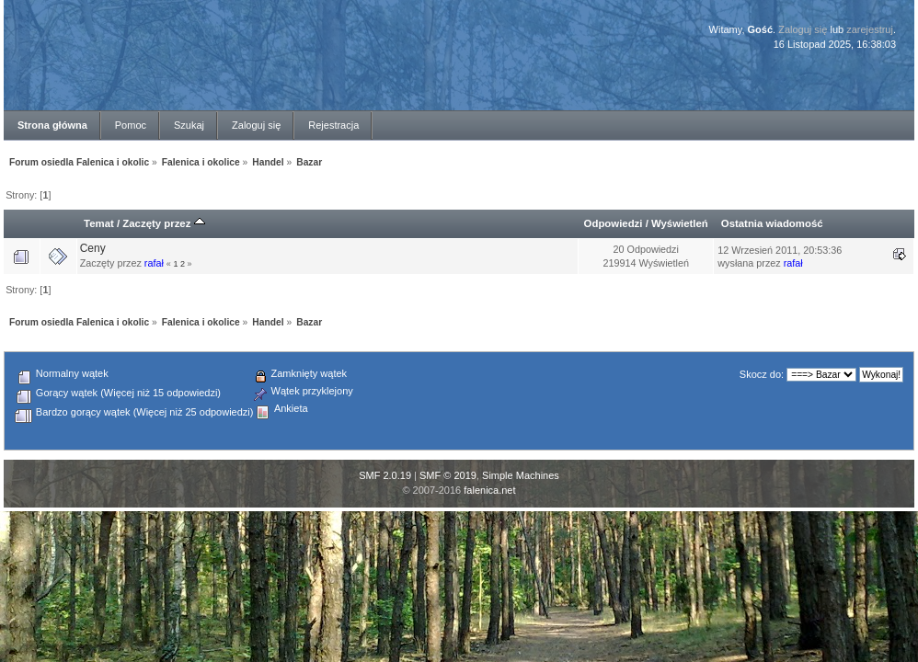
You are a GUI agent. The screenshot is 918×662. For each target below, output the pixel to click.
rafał (154, 262)
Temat (99, 223)
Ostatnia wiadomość (772, 223)
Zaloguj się (802, 29)
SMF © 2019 (447, 475)
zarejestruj (869, 29)
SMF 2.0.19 (385, 475)
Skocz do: (762, 374)
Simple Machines (520, 475)
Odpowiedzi (613, 223)
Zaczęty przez (163, 223)
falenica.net (489, 490)
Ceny (93, 248)
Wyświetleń (679, 223)
